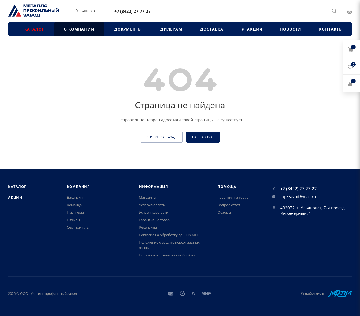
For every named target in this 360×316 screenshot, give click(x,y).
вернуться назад (161, 137)
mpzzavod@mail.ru (298, 196)
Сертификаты (78, 227)
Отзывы (73, 219)
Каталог (17, 186)
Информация (153, 186)
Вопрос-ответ (229, 204)
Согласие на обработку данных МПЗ (169, 234)
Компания (78, 186)
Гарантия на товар (154, 219)
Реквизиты (148, 227)
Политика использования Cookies (167, 255)
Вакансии (75, 197)
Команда (74, 204)
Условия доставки (153, 212)
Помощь (227, 186)
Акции (15, 197)
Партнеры (75, 212)
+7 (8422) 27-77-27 (132, 11)
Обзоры (224, 212)
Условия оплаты (152, 204)
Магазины (147, 197)
